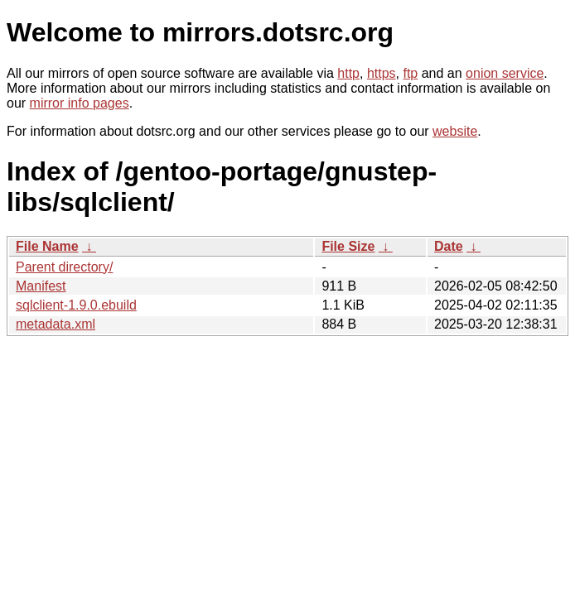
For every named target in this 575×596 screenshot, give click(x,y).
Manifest (40, 286)
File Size (347, 246)
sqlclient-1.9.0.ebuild (76, 305)
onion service (505, 73)
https (381, 73)
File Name (47, 246)
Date (448, 246)
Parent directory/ (64, 267)
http (348, 73)
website (454, 131)
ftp (410, 73)
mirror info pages (79, 103)
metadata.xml (55, 324)
